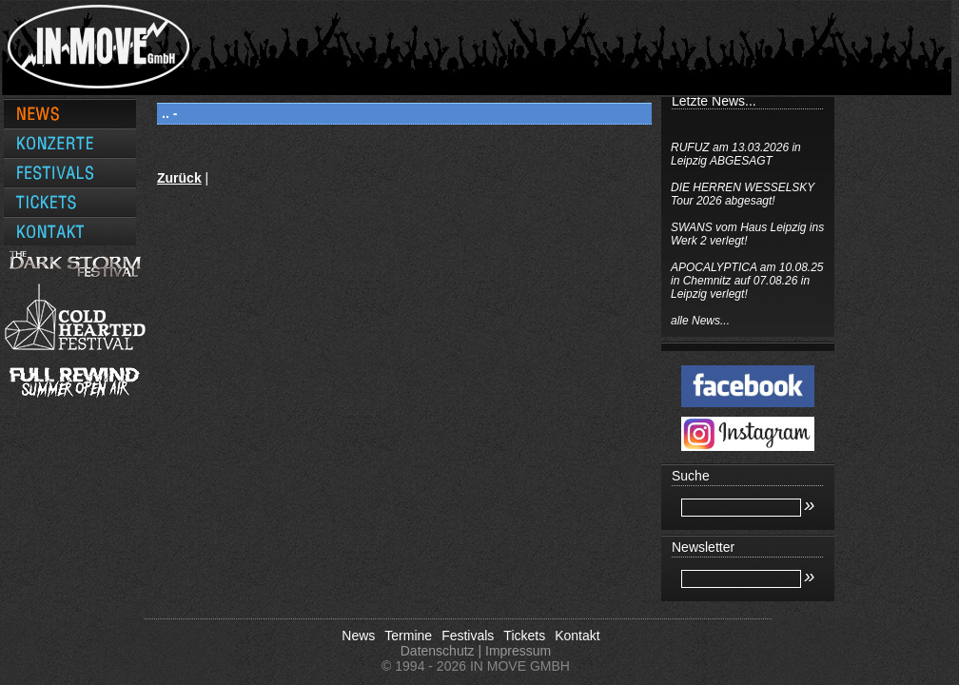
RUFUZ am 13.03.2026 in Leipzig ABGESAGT (736, 154)
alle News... (700, 320)
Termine (408, 635)
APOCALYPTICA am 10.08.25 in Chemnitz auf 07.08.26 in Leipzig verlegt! (747, 281)
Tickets (524, 635)
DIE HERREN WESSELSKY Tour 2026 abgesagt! (742, 194)
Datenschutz (438, 650)
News (358, 635)
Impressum (518, 650)
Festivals (467, 635)
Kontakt (577, 635)
